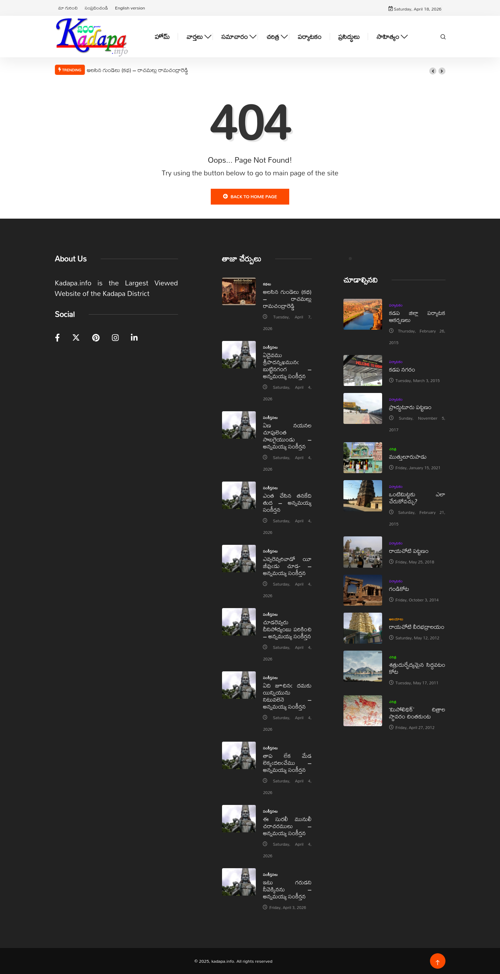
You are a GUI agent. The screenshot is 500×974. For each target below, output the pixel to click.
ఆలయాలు (396, 619)
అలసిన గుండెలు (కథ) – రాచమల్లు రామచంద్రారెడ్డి (137, 70)
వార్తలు (194, 36)
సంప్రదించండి (96, 7)
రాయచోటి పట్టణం (409, 550)
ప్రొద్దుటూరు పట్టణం (410, 407)
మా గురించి (68, 7)
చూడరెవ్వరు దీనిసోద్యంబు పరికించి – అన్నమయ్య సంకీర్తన (287, 629)
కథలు (267, 284)
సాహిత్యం (387, 36)
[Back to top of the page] (437, 963)
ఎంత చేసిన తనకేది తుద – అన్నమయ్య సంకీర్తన (287, 502)
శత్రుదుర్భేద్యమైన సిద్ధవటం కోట (417, 668)
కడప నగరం (402, 369)
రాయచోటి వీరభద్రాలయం (416, 626)
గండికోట (399, 588)
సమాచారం (234, 36)
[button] (432, 71)
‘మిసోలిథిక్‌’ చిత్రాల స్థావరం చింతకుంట (417, 712)
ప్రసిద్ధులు (349, 36)
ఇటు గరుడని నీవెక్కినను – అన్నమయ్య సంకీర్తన (287, 889)
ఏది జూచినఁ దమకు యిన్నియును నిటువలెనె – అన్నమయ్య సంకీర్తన (287, 695)
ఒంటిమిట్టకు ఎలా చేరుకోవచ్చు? (417, 497)
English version (130, 7)
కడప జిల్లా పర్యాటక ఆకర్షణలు (417, 316)
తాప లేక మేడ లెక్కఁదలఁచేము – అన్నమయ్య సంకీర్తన (287, 762)
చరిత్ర (272, 36)
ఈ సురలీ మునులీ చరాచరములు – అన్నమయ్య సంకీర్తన (287, 826)
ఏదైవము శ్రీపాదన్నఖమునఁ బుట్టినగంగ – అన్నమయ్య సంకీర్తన (287, 365)
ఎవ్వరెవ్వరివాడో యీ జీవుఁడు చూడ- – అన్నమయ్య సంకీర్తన (287, 566)
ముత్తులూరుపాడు (408, 456)
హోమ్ (162, 36)
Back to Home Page (250, 196)
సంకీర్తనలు (270, 347)
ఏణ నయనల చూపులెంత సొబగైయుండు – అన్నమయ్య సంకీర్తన (287, 435)
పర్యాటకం (309, 36)
